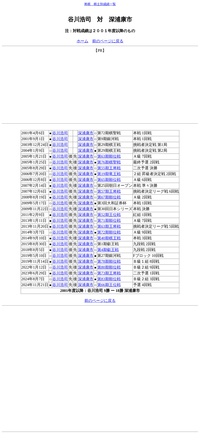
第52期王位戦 (109, 215)
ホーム (82, 41)
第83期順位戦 (109, 279)
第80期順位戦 (109, 267)
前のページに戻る (107, 41)
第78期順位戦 (109, 261)
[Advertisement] (100, 87)
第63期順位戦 (109, 156)
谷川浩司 (60, 133)
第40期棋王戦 (109, 238)
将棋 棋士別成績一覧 (100, 4)
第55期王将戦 (109, 168)
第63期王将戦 (109, 226)
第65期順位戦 (109, 180)
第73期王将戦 (109, 273)
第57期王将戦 (109, 191)
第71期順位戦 (109, 220)
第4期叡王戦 (108, 250)
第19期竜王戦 (109, 174)
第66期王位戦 (109, 285)
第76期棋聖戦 (109, 162)
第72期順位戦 (109, 232)
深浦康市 (85, 133)
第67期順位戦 (109, 197)
